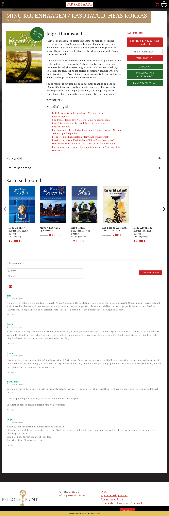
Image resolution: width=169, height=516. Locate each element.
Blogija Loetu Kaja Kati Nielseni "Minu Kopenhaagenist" (83, 140)
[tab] (84, 158)
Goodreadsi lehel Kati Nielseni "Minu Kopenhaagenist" (82, 119)
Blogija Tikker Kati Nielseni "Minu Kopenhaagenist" (80, 136)
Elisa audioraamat (144, 82)
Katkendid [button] (83, 158)
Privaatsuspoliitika (112, 499)
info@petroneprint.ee (72, 495)
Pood (104, 491)
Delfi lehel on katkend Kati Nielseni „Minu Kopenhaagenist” (85, 143)
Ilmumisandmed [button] (83, 168)
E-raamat (144, 66)
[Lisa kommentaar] (150, 272)
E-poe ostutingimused (114, 495)
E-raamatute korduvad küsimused (121, 503)
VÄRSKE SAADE (79, 4)
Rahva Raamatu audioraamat (144, 75)
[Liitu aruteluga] (79, 263)
